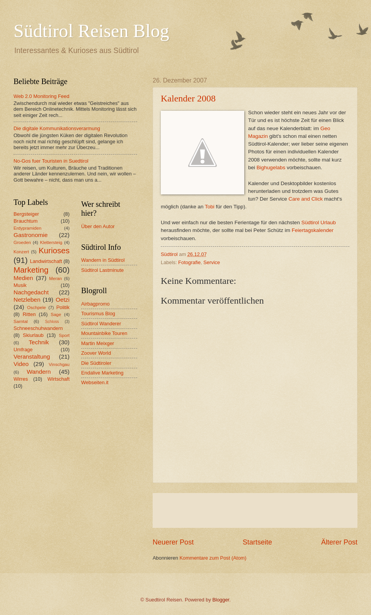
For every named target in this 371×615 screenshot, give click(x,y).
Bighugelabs (271, 167)
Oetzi (63, 299)
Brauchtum (25, 221)
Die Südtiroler (96, 363)
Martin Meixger (97, 343)
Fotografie (189, 262)
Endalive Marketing (102, 373)
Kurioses (54, 250)
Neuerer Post (173, 542)
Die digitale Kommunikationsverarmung (57, 128)
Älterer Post (339, 542)
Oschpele (36, 307)
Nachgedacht (31, 292)
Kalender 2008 (188, 98)
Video (21, 364)
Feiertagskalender (313, 230)
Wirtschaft (59, 379)
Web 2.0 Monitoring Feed (41, 96)
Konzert (21, 251)
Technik (39, 342)
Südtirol (169, 254)
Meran (55, 278)
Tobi (209, 207)
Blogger (221, 600)
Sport (64, 335)
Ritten (29, 314)
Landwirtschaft (46, 261)
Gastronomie (31, 235)
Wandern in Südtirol (103, 260)
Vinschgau (59, 364)
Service (211, 262)
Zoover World (96, 353)
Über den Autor (98, 226)
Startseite (257, 542)
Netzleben (27, 299)
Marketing (31, 269)
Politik (63, 307)
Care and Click (305, 199)
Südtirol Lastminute (102, 270)
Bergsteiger (26, 214)
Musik (20, 285)
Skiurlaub (33, 335)
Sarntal (21, 321)
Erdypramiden (27, 228)
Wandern (39, 371)
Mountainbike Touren (104, 333)
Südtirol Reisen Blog (91, 31)
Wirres (21, 379)
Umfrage (23, 349)
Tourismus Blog (98, 313)
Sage (56, 314)
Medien (23, 278)
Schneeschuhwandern (38, 328)
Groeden (22, 242)
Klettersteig (51, 242)
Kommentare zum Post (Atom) (212, 558)
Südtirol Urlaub (318, 222)
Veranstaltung (32, 356)
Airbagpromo (95, 304)
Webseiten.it (95, 382)
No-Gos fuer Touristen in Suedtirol (51, 161)
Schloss (52, 322)
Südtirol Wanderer (101, 323)
